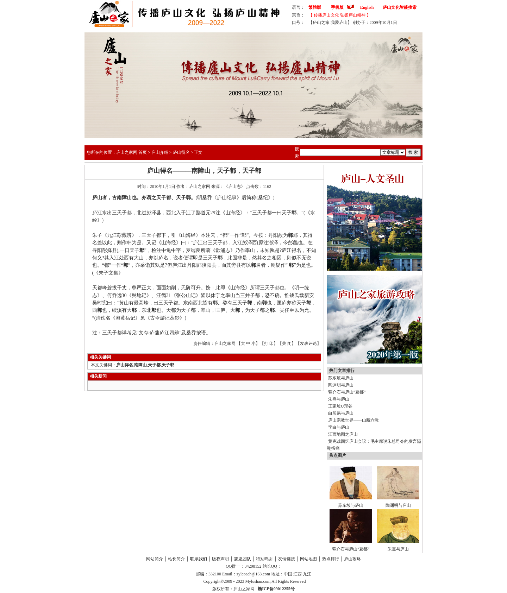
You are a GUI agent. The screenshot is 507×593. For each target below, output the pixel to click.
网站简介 (154, 558)
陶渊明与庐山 (340, 385)
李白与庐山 (338, 427)
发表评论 (308, 343)
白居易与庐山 (340, 413)
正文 (198, 152)
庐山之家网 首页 (131, 152)
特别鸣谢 (264, 558)
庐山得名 (181, 152)
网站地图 (308, 558)
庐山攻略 (352, 558)
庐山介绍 (159, 152)
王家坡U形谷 (340, 406)
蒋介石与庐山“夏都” (347, 392)
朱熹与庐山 (338, 399)
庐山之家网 (244, 588)
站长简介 (176, 558)
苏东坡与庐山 (340, 378)
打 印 (269, 343)
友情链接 (286, 558)
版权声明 (220, 558)
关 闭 (287, 343)
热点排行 (330, 558)
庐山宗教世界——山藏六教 (353, 420)
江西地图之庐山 (343, 434)
